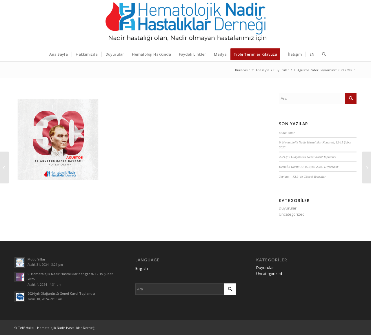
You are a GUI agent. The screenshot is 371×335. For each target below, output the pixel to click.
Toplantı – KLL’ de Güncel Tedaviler (302, 176)
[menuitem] (59, 54)
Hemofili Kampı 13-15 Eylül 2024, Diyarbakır (308, 166)
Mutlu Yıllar (286, 132)
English (141, 268)
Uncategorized (292, 214)
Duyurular (288, 208)
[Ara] (322, 54)
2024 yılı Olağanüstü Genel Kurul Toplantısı (307, 157)
